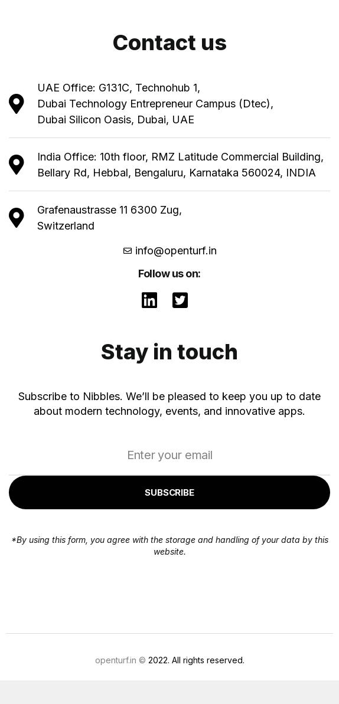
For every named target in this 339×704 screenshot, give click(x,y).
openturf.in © (120, 660)
